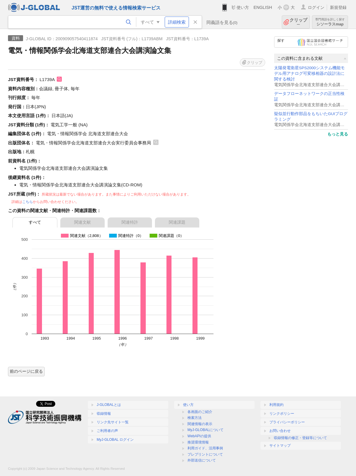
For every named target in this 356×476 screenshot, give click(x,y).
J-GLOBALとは (109, 405)
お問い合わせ (280, 431)
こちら (27, 202)
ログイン (316, 7)
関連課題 (177, 222)
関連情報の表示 (199, 424)
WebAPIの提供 (199, 436)
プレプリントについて (205, 454)
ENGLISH (262, 7)
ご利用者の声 (107, 431)
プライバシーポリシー (287, 422)
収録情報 (104, 414)
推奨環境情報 (198, 442)
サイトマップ (280, 445)
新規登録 (338, 7)
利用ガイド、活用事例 (205, 448)
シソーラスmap (330, 22)
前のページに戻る (26, 371)
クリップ (298, 22)
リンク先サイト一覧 (113, 422)
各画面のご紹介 (199, 412)
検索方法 (194, 418)
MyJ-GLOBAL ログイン (115, 440)
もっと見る (337, 134)
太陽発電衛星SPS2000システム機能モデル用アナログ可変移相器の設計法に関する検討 (309, 73)
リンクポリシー (281, 414)
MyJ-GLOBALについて (205, 430)
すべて (35, 222)
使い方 (243, 7)
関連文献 (82, 222)
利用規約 (276, 405)
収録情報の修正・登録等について (300, 438)
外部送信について (201, 460)
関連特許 (130, 222)
